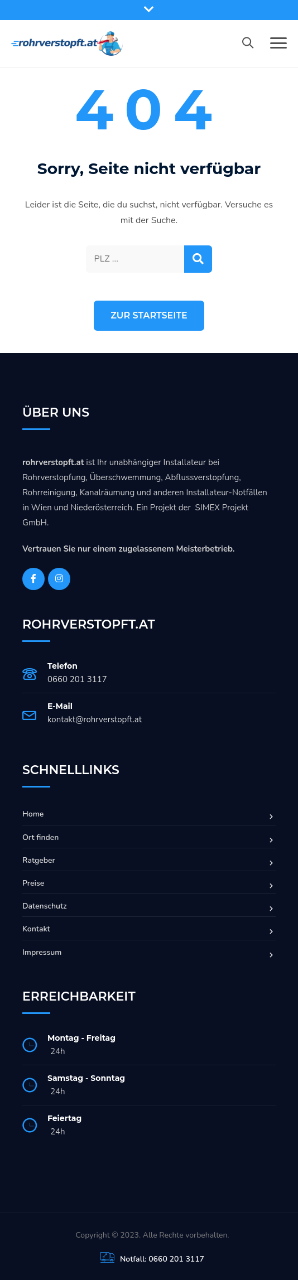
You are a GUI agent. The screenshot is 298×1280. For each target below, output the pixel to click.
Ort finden (40, 837)
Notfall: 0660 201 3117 (162, 1259)
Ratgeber (38, 860)
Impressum (41, 952)
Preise (33, 883)
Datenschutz (44, 906)
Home (33, 814)
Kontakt (36, 929)
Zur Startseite (149, 315)
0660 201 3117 (77, 679)
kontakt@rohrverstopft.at (94, 719)
